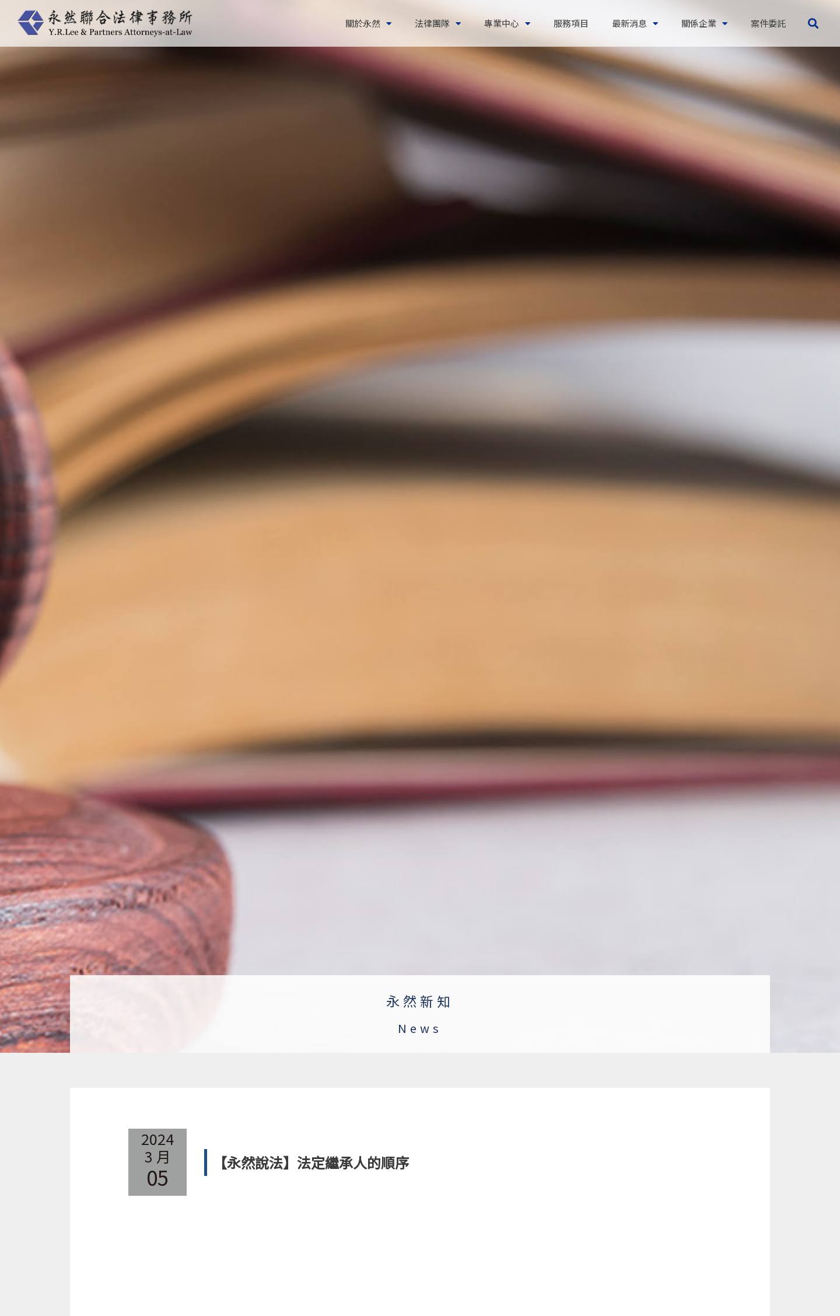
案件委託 (768, 23)
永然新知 (420, 1000)
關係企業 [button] (704, 23)
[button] (812, 23)
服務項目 (571, 23)
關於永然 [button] (368, 23)
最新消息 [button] (635, 23)
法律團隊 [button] (438, 23)
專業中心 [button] (507, 23)
